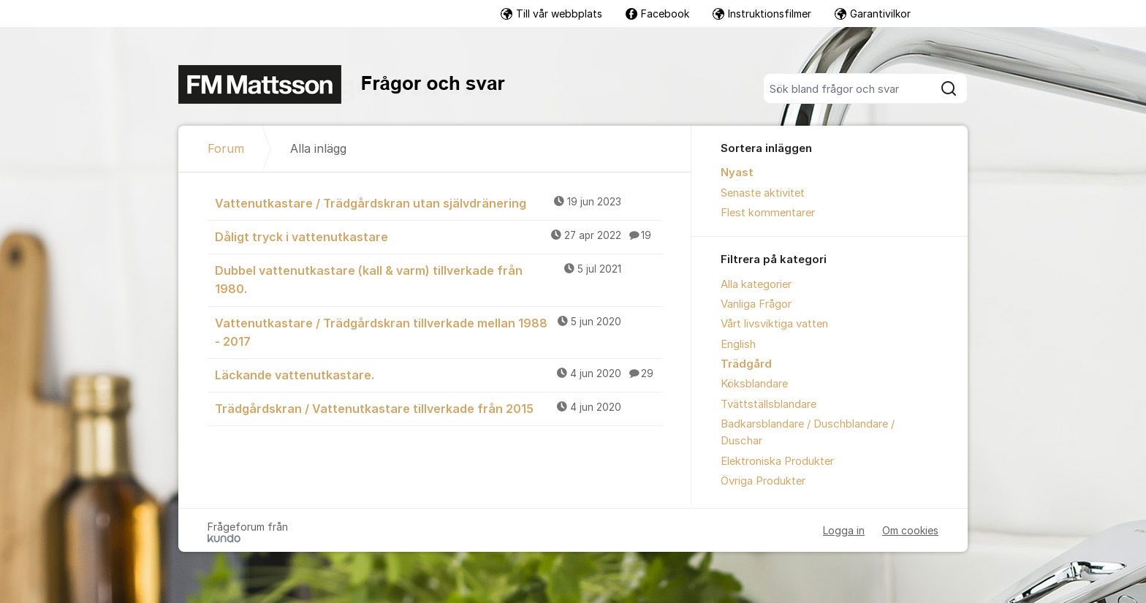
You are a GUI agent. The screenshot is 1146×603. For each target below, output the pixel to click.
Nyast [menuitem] (737, 172)
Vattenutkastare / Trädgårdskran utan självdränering (438, 202)
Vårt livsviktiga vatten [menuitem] (774, 323)
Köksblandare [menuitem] (754, 383)
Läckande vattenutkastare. (438, 374)
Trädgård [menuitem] (746, 364)
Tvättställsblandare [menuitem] (768, 404)
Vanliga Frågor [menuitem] (756, 304)
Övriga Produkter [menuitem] (763, 481)
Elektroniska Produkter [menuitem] (777, 461)
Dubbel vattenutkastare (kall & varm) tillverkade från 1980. (438, 279)
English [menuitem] (738, 344)
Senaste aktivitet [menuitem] (763, 193)
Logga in (844, 530)
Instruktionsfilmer (762, 13)
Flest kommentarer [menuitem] (768, 212)
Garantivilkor (873, 13)
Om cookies (910, 530)
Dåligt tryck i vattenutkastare (438, 236)
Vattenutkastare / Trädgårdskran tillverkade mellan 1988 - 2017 (438, 331)
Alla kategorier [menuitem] (756, 284)
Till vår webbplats (551, 13)
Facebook (657, 13)
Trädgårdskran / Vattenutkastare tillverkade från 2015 (438, 408)
